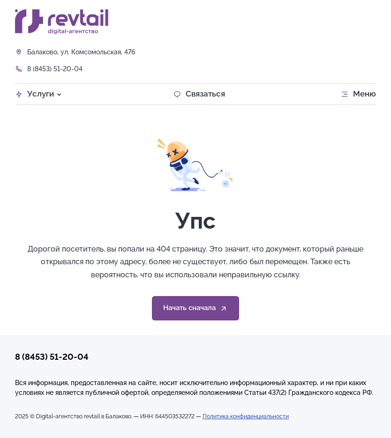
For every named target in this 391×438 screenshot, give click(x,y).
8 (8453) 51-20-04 (55, 69)
